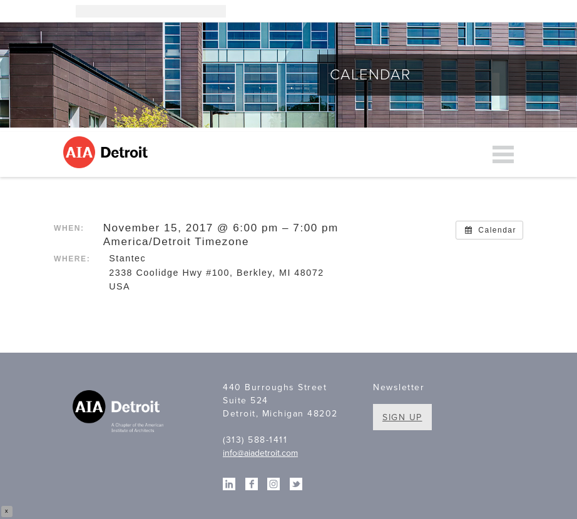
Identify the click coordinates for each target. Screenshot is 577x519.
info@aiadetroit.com (260, 453)
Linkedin (470, 11)
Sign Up (402, 417)
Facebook (489, 11)
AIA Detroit (107, 152)
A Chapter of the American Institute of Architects (119, 413)
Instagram (451, 11)
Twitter (507, 11)
